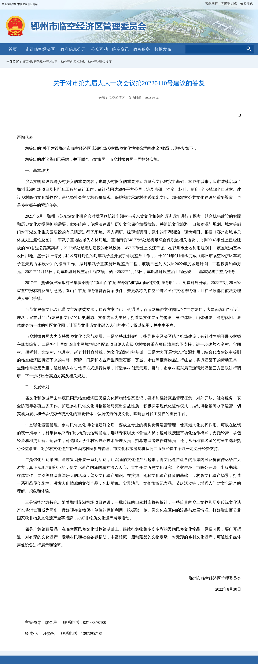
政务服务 (141, 49)
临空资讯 (120, 49)
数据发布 (162, 49)
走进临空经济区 (40, 49)
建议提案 (105, 61)
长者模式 (246, 3)
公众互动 (99, 49)
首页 (12, 49)
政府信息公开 (73, 49)
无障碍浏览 (229, 3)
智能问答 (211, 3)
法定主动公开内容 (64, 61)
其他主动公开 (87, 61)
